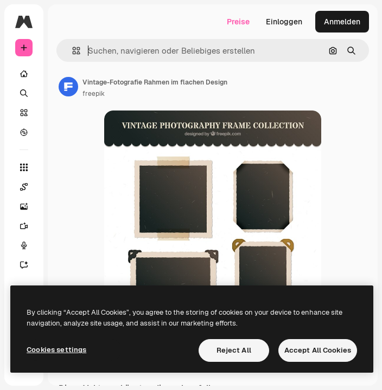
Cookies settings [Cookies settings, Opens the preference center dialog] (56, 349)
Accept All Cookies (317, 350)
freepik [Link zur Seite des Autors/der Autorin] (93, 93)
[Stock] (24, 112)
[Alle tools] (24, 167)
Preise (238, 22)
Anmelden (342, 22)
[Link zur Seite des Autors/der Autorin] (68, 86)
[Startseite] (24, 73)
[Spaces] (24, 187)
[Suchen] (24, 93)
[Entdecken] (24, 132)
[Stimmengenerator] (24, 245)
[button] (72, 51)
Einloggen (284, 22)
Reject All (234, 350)
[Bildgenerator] (24, 206)
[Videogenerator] (24, 226)
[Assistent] (24, 265)
